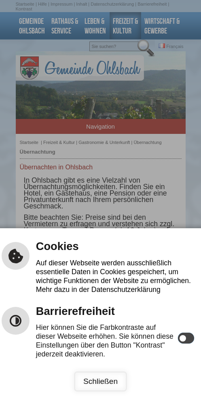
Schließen (100, 381)
